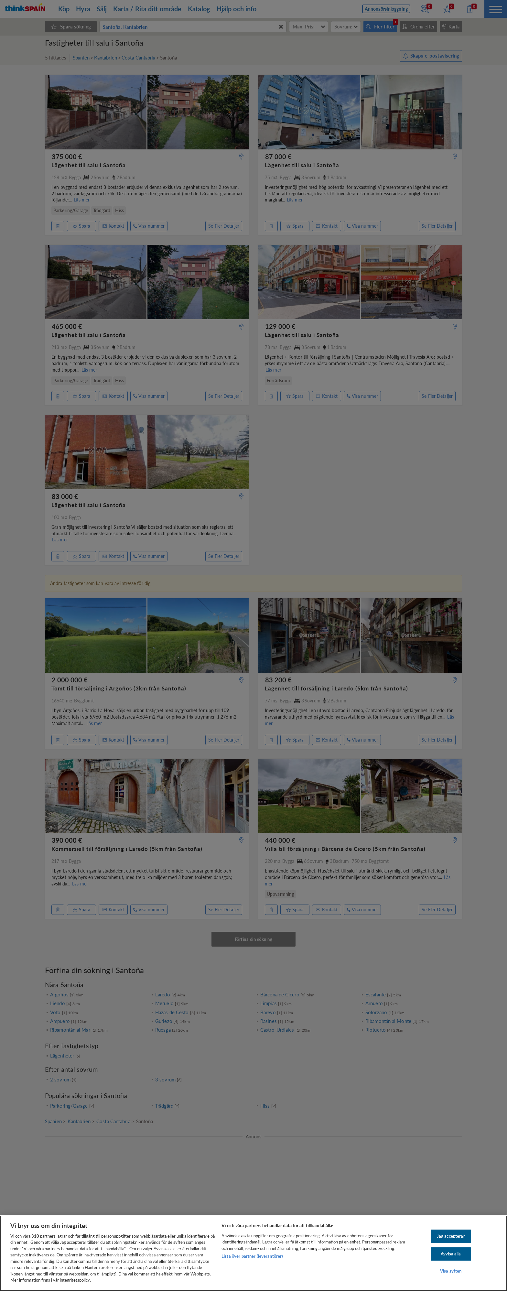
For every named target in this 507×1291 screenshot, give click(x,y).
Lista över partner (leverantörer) (252, 1256)
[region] (253, 1253)
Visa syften (450, 1271)
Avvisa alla (451, 1253)
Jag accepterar (451, 1236)
